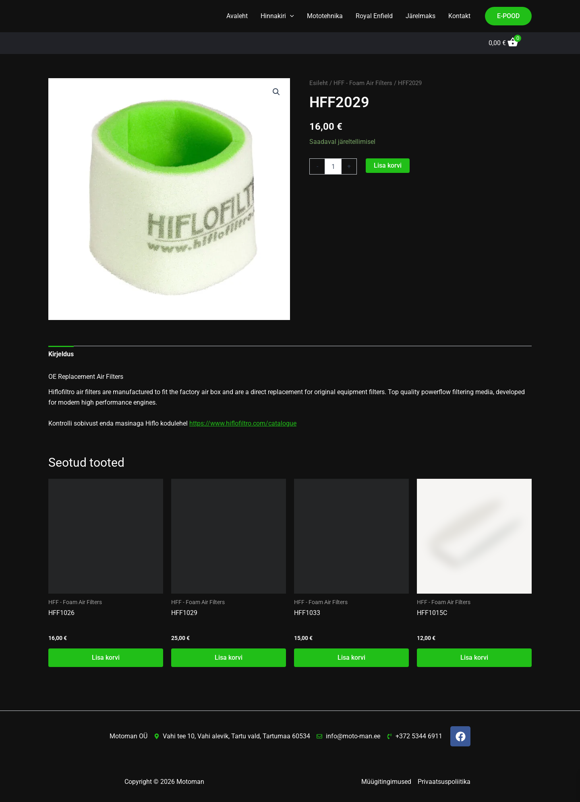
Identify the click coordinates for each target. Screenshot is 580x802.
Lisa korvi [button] (106, 657)
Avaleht (237, 16)
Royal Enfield (374, 16)
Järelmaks (420, 16)
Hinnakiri (277, 16)
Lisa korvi (388, 165)
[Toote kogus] (333, 166)
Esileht (318, 83)
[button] (290, 16)
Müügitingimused (386, 781)
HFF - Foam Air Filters (363, 83)
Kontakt (459, 16)
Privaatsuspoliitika (444, 781)
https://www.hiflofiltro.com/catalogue (242, 423)
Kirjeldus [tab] (61, 354)
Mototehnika (325, 16)
